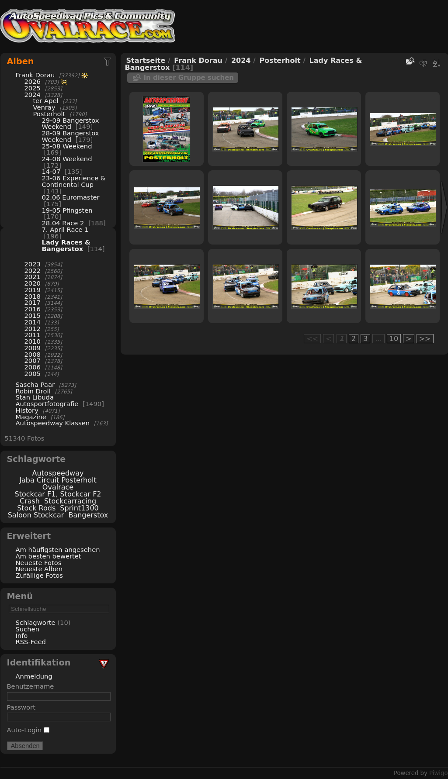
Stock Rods (36, 508)
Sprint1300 (79, 508)
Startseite (146, 60)
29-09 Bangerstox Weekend (70, 124)
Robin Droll (33, 391)
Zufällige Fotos (39, 575)
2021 (32, 276)
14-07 (51, 171)
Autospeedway (58, 473)
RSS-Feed (31, 641)
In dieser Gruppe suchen (189, 78)
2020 (32, 283)
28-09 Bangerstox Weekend (70, 136)
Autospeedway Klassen (53, 423)
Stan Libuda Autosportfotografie (48, 400)
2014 (32, 322)
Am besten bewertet (48, 556)
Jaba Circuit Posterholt (57, 480)
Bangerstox (88, 515)
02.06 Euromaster (71, 197)
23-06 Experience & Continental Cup (74, 181)
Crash (30, 501)
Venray (44, 107)
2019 (32, 289)
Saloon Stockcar (36, 515)
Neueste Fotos (39, 562)
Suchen (27, 629)
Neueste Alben (39, 568)
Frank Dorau (35, 75)
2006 (32, 367)
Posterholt (50, 113)
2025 (32, 88)
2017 (32, 302)
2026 (32, 81)
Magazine (31, 417)
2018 (32, 296)
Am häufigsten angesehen (58, 549)
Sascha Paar (35, 384)
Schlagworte (36, 622)
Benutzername (30, 686)
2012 (32, 328)
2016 (32, 309)
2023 (32, 264)
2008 (32, 354)
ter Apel (46, 100)
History (27, 410)
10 (393, 338)
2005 (32, 373)
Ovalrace (57, 487)
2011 (32, 334)
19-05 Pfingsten (67, 210)
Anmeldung (34, 676)
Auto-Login (28, 730)
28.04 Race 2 (63, 223)
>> (425, 338)
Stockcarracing (70, 501)
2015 (32, 315)
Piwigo (438, 773)
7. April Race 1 (65, 229)
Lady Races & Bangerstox (66, 245)
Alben (20, 61)
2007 (32, 360)
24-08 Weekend (67, 158)
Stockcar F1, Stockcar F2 (57, 494)
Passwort (21, 707)
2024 (32, 94)
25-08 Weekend (67, 146)
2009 (32, 348)
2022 (32, 270)
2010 (32, 341)
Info (22, 635)
